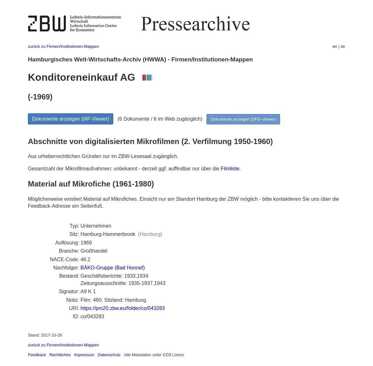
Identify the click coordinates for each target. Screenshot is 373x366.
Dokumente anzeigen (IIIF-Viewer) (70, 119)
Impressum (84, 354)
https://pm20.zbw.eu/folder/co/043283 (123, 308)
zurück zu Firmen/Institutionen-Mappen (63, 46)
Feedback (37, 354)
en (335, 46)
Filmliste (230, 168)
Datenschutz (109, 354)
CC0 (167, 354)
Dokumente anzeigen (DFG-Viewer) (243, 119)
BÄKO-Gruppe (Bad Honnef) (113, 267)
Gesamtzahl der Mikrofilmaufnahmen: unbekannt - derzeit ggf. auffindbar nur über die (124, 168)
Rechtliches (60, 354)
